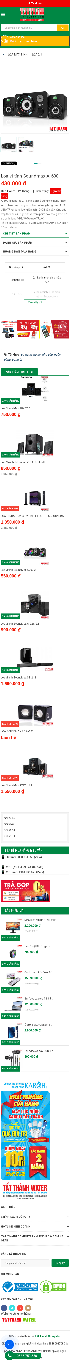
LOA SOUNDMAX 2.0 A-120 (17, 731)
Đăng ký (60, 1263)
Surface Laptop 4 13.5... (38, 998)
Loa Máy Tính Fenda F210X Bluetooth (23, 462)
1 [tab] (36, 163)
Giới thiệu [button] (35, 1207)
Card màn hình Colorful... (39, 972)
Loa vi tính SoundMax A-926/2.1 (20, 623)
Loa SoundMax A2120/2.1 (16, 785)
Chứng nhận (10, 1274)
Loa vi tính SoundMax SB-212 (18, 677)
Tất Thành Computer (47, 1336)
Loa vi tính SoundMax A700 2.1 (19, 569)
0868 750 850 (17, 37)
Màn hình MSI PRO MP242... (40, 920)
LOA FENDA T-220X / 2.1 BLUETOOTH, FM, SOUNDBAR (33, 516)
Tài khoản (35, 3)
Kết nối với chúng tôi (17, 1299)
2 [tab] (39, 163)
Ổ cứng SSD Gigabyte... (38, 1024)
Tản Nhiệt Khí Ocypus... (37, 946)
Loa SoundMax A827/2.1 (16, 408)
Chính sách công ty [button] (35, 1217)
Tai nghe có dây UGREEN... (39, 1050)
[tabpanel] (35, 100)
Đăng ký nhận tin (13, 1253)
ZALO (9, 1344)
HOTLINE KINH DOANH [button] (35, 1227)
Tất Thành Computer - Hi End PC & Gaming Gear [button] (35, 1238)
